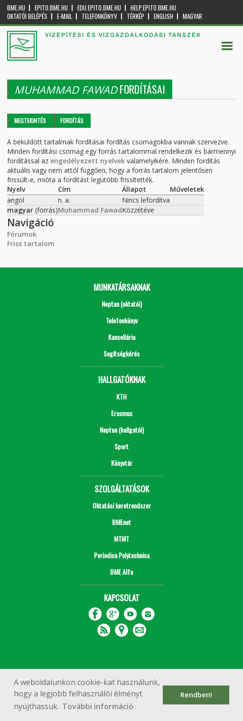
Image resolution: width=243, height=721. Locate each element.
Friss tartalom (31, 243)
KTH (121, 396)
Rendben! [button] (196, 694)
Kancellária (121, 337)
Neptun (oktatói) (122, 304)
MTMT (121, 538)
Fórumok (22, 234)
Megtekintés (30, 120)
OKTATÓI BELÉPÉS (27, 16)
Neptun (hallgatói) (122, 430)
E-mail (64, 16)
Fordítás (72, 120)
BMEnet (121, 522)
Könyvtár (121, 463)
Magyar (192, 16)
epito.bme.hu (51, 8)
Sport (121, 446)
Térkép (135, 16)
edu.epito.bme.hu (99, 8)
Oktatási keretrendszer (122, 505)
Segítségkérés (121, 353)
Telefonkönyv (99, 16)
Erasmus (121, 413)
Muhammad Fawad (90, 209)
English (163, 16)
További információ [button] (97, 706)
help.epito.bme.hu (153, 8)
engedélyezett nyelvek (87, 160)
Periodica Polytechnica (122, 555)
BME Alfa (121, 572)
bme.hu (16, 8)
